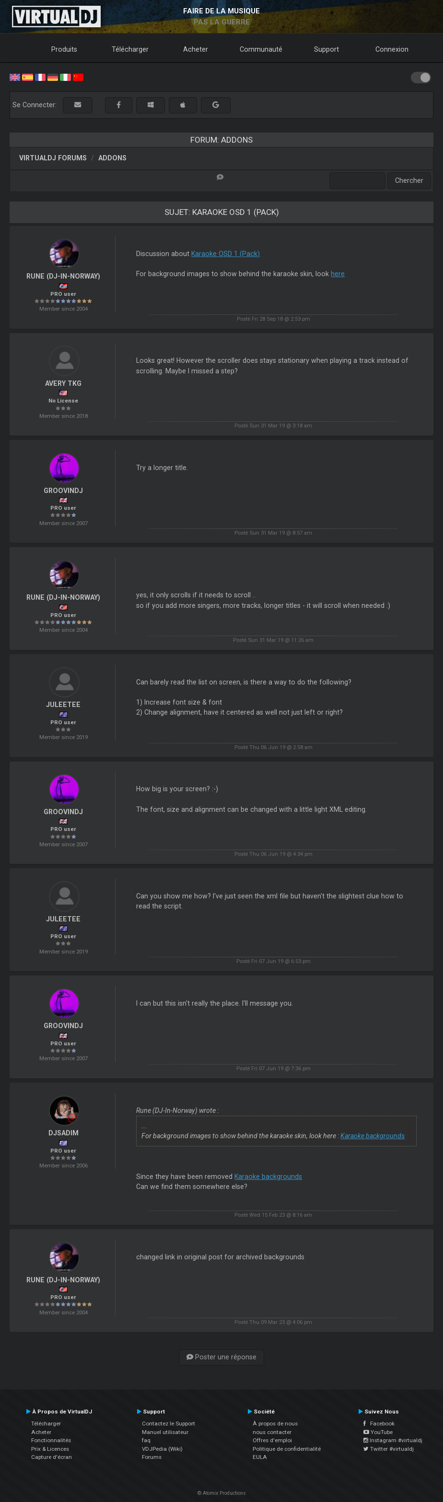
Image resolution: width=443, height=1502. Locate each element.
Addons (112, 158)
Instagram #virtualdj (392, 1440)
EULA (260, 1457)
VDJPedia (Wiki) (162, 1449)
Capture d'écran (51, 1457)
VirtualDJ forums (53, 158)
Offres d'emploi (272, 1440)
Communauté (261, 49)
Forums (152, 1457)
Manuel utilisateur (165, 1432)
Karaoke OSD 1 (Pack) (225, 254)
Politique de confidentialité (287, 1449)
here (338, 274)
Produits (64, 49)
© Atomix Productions (222, 1493)
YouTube (378, 1432)
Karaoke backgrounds (372, 1136)
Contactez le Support (168, 1423)
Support (326, 49)
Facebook (379, 1423)
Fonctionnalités (51, 1440)
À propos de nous (275, 1423)
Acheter (195, 49)
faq (146, 1440)
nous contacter (272, 1432)
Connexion (391, 49)
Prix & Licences (50, 1449)
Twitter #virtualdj (388, 1449)
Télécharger (130, 49)
